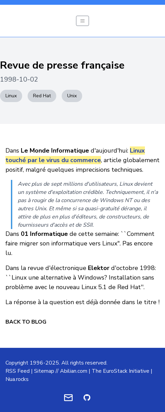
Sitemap (44, 371)
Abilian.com (73, 371)
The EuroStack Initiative (120, 371)
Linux (11, 96)
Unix (72, 96)
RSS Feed (17, 371)
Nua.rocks (17, 379)
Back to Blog (25, 322)
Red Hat (42, 96)
